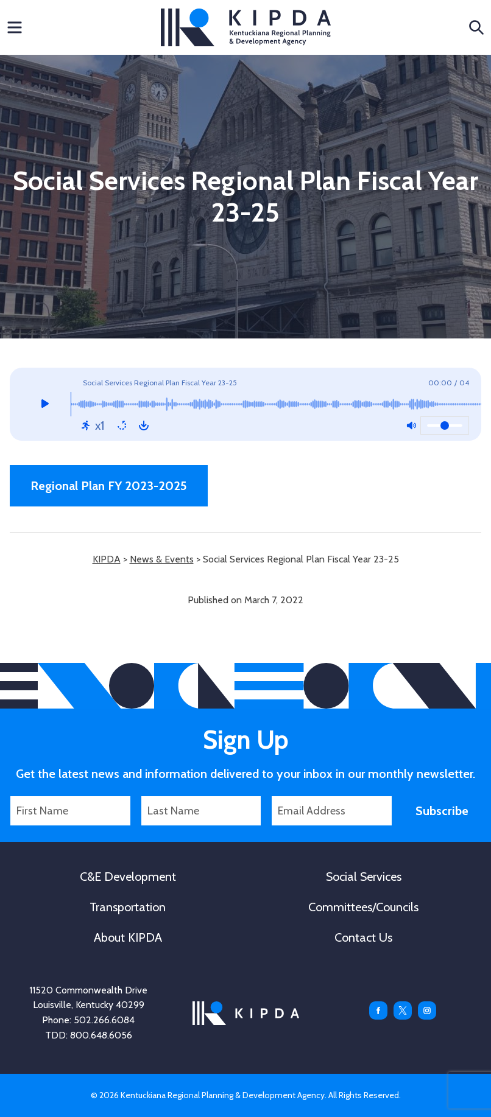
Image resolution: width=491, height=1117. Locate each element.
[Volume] (444, 425)
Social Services (363, 876)
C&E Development (128, 876)
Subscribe (441, 811)
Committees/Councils (363, 907)
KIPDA (246, 27)
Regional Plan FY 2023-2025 (108, 485)
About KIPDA (128, 937)
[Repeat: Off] (122, 425)
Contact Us (363, 937)
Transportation (128, 907)
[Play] (45, 404)
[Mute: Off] (411, 425)
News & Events (162, 559)
